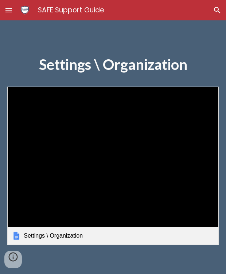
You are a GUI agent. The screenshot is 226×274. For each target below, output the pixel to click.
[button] (8, 10)
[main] (113, 68)
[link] (113, 166)
